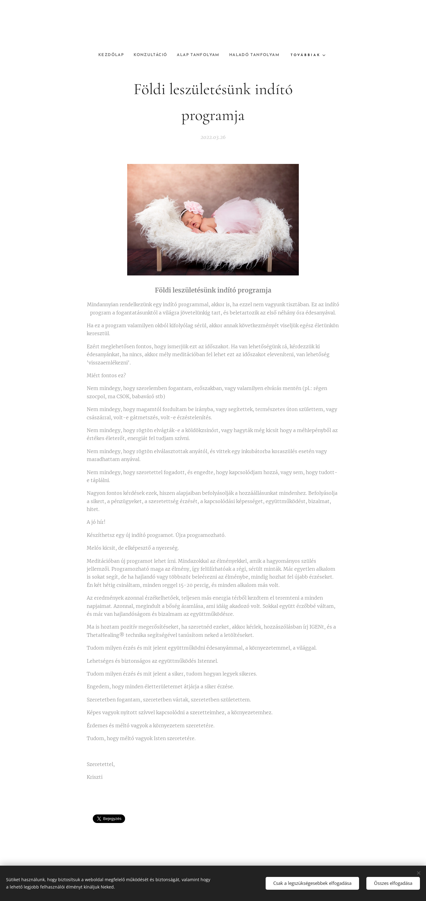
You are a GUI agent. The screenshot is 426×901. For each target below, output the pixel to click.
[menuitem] (105, 55)
